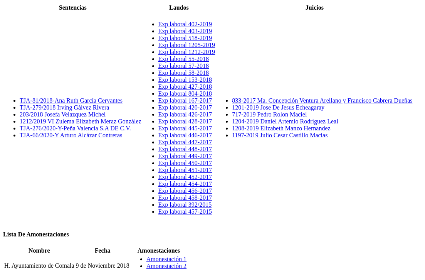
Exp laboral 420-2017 (185, 107)
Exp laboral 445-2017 (185, 128)
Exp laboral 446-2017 (185, 135)
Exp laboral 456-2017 (185, 190)
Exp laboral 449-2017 (185, 156)
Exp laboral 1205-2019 (186, 45)
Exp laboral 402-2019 (185, 24)
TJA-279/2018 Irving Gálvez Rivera (64, 107)
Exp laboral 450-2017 (185, 163)
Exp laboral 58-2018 (183, 72)
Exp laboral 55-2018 (183, 59)
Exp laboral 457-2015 (185, 211)
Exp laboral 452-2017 (185, 177)
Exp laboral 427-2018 (185, 86)
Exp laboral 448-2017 (185, 149)
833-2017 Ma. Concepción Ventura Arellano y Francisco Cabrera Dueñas (322, 100)
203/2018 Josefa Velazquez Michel (63, 114)
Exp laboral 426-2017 (185, 114)
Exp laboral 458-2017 (185, 197)
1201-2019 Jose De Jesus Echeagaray (278, 107)
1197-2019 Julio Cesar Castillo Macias (280, 135)
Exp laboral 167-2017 (185, 100)
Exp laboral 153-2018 (185, 79)
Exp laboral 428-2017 (185, 121)
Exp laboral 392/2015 (185, 204)
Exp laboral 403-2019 (185, 31)
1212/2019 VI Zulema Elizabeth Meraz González (80, 121)
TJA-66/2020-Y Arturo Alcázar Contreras (71, 135)
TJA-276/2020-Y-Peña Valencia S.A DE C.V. (75, 128)
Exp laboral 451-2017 (185, 170)
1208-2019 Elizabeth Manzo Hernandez (281, 128)
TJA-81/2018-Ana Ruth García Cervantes (71, 100)
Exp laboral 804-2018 (185, 93)
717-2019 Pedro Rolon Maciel (269, 114)
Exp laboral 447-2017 (185, 142)
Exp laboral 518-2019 (185, 38)
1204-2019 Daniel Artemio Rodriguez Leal (285, 121)
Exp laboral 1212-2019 (186, 52)
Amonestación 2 (166, 266)
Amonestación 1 (166, 259)
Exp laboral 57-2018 (183, 65)
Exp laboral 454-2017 (185, 183)
